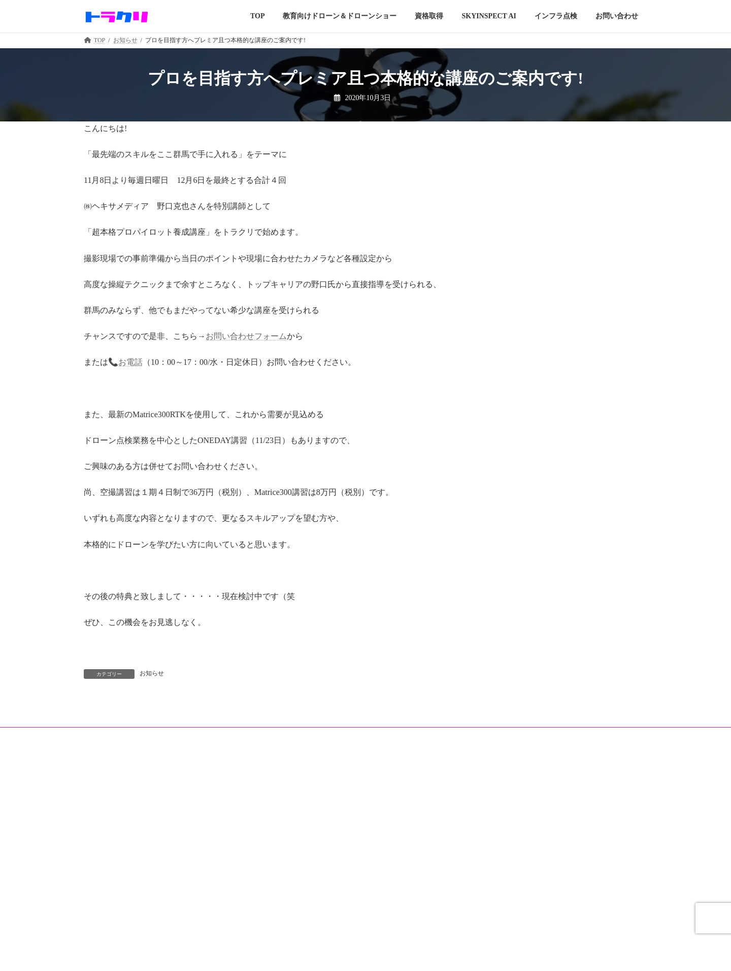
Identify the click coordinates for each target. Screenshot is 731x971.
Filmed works (106, 909)
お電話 (130, 362)
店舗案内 (295, 909)
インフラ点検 (301, 891)
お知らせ (152, 673)
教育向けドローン (114, 891)
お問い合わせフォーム (246, 336)
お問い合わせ (494, 910)
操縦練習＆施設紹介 (310, 926)
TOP (95, 874)
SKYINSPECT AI (305, 874)
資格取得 (102, 925)
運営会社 (488, 875)
